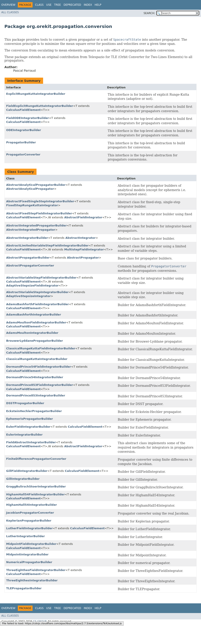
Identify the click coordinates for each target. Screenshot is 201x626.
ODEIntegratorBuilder (23, 130)
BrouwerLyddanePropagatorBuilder (34, 340)
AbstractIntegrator (80, 237)
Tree (57, 4)
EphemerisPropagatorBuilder (29, 418)
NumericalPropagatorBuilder (29, 562)
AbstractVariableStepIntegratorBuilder (37, 292)
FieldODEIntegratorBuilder (27, 118)
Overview (8, 4)
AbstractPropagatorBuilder (28, 257)
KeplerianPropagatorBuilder (28, 520)
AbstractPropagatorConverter (30, 265)
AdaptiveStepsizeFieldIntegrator (32, 285)
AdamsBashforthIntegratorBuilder (33, 314)
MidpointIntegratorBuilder (27, 554)
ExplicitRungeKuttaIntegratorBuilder (35, 93)
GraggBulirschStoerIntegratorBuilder (36, 486)
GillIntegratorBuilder (23, 478)
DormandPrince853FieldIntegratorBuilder (39, 385)
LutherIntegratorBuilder (25, 536)
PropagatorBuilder (21, 142)
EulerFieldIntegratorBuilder (28, 426)
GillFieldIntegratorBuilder (27, 471)
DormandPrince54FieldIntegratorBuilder (38, 366)
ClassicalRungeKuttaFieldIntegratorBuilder (40, 348)
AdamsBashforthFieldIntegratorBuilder (37, 304)
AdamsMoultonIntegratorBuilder (32, 332)
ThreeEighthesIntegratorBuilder (32, 580)
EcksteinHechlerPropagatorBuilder (34, 411)
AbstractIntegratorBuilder (27, 237)
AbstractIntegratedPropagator (30, 229)
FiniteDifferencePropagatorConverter (36, 458)
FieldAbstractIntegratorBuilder (31, 442)
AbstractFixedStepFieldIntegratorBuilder (39, 213)
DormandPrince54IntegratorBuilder (34, 377)
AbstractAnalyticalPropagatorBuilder (36, 184)
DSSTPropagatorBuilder (25, 403)
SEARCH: (149, 13)
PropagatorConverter (23, 154)
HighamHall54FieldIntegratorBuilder (35, 494)
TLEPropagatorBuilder (24, 588)
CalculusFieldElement (23, 109)
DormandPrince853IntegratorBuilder (35, 395)
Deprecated (72, 4)
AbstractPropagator (83, 257)
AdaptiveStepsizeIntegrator (28, 296)
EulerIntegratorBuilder (24, 434)
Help (98, 4)
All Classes (10, 12)
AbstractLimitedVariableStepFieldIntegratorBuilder (47, 245)
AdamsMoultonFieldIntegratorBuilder (36, 322)
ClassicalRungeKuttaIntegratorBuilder (36, 359)
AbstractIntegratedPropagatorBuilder (36, 225)
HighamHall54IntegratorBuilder (31, 504)
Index (88, 4)
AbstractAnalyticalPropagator (30, 188)
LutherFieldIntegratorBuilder (29, 528)
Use (48, 4)
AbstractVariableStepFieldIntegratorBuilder (41, 277)
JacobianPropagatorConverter (30, 512)
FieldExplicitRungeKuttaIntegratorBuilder (39, 106)
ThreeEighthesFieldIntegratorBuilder (36, 570)
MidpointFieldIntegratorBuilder (31, 544)
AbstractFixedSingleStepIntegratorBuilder (40, 201)
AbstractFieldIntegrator (83, 217)
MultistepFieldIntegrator (84, 249)
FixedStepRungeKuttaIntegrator (32, 205)
